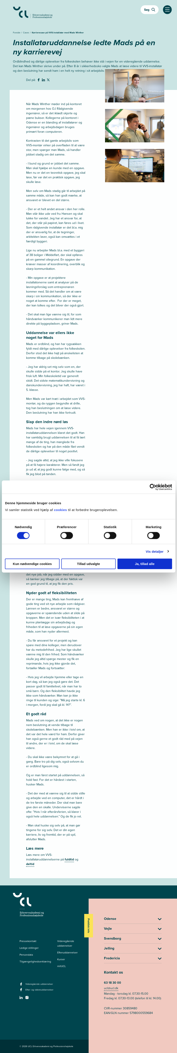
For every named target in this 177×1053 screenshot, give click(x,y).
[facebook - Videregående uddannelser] (22, 985)
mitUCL (61, 966)
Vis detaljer (155, 551)
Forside (17, 32)
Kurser (61, 959)
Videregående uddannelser (65, 943)
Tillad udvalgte (88, 564)
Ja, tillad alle (144, 564)
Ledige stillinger (29, 948)
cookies (61, 510)
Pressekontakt (28, 941)
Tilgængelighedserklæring (35, 962)
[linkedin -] (22, 999)
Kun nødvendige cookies (32, 564)
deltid (30, 864)
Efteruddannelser (67, 953)
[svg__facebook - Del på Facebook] (39, 80)
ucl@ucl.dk (111, 988)
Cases (26, 32)
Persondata (26, 955)
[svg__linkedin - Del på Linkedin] (43, 80)
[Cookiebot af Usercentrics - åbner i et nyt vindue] (153, 487)
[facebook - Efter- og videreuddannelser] (22, 991)
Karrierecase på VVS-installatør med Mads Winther (58, 32)
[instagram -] (27, 999)
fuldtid (69, 859)
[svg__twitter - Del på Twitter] (48, 80)
